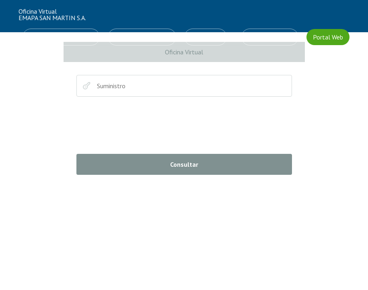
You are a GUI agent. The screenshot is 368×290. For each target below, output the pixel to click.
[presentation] (137, 125)
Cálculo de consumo (142, 37)
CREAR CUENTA (270, 37)
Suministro (86, 86)
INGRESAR (205, 37)
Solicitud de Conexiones (61, 37)
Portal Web (328, 37)
